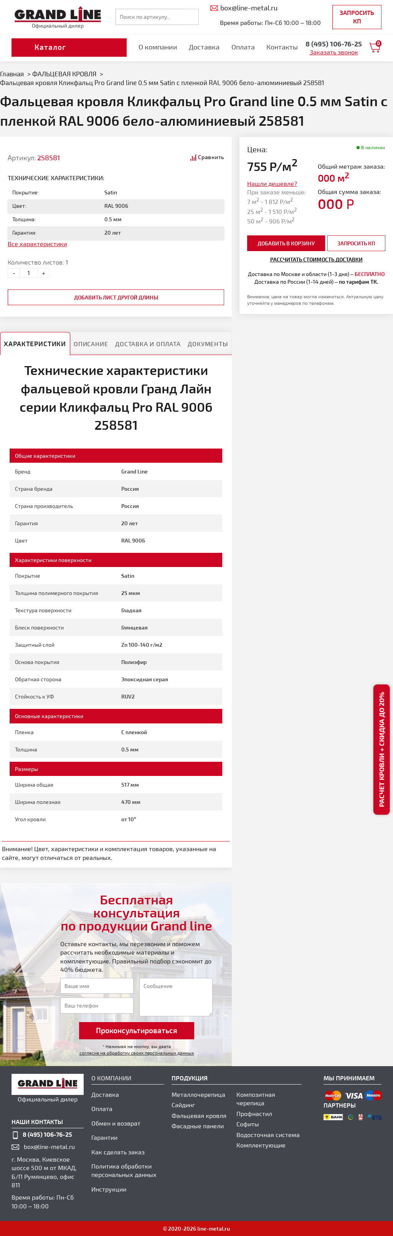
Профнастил (254, 1113)
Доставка (204, 47)
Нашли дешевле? (272, 183)
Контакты (282, 47)
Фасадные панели (198, 1125)
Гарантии (104, 1137)
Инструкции (108, 1189)
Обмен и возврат (115, 1123)
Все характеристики (37, 243)
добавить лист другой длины (116, 297)
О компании (158, 47)
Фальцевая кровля (199, 1115)
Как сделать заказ (118, 1151)
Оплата (243, 47)
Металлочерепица (198, 1094)
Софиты (247, 1124)
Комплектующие (261, 1145)
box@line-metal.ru (49, 1146)
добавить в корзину (286, 243)
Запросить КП (357, 17)
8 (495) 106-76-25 (47, 1134)
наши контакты (37, 1121)
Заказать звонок (334, 52)
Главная (12, 73)
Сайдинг (183, 1104)
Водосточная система (268, 1134)
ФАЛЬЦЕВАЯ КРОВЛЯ (64, 73)
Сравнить (211, 157)
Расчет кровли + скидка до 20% (381, 749)
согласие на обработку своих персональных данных (136, 1052)
